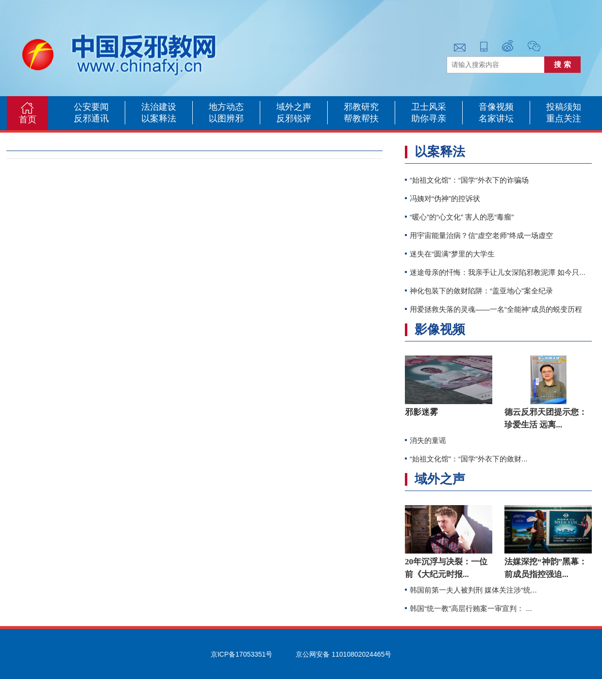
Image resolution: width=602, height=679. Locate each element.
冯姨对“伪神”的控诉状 (445, 198)
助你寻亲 (428, 118)
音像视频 (496, 107)
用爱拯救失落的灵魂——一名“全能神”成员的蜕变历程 (496, 309)
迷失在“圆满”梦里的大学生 (452, 254)
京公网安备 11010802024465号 (343, 654)
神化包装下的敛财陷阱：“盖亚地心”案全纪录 (481, 291)
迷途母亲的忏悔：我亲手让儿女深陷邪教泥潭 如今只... (497, 272)
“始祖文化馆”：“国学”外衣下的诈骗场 (469, 180)
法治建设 (158, 107)
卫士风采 (428, 107)
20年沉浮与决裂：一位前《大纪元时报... (446, 568)
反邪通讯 (91, 118)
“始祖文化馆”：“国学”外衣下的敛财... (468, 459)
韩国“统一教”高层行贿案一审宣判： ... (471, 608)
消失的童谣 (428, 440)
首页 (27, 119)
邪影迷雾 (421, 412)
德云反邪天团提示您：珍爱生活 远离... (545, 418)
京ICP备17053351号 (242, 654)
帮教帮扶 (361, 118)
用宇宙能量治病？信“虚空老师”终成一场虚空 (481, 235)
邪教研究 (361, 107)
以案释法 (158, 118)
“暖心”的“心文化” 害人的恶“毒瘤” (462, 217)
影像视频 (440, 330)
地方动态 (226, 107)
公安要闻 (91, 107)
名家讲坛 (496, 118)
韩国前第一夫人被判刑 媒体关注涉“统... (473, 590)
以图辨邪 (226, 118)
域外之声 (293, 107)
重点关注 (563, 118)
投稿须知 (563, 107)
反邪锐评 (293, 118)
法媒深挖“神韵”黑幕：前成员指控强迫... (545, 568)
